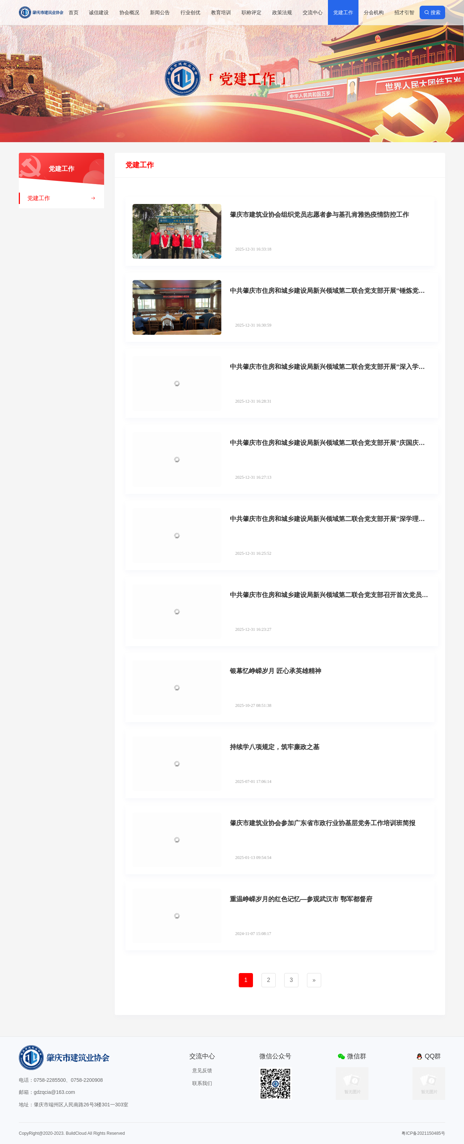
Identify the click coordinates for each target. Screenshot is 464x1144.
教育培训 (221, 12)
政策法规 (282, 12)
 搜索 (432, 12)
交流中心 (313, 12)
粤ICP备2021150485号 (423, 1133)
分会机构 (374, 12)
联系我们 (202, 1083)
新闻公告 (160, 12)
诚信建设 (99, 12)
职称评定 (251, 12)
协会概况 (129, 12)
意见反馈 (202, 1070)
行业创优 (190, 12)
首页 (74, 12)
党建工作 (343, 12)
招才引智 (404, 12)
